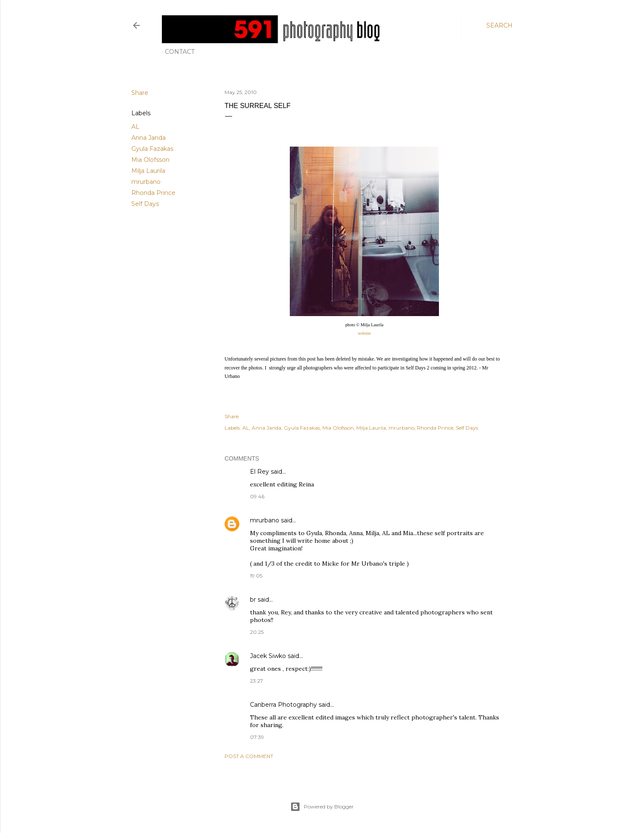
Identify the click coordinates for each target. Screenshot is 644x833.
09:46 (257, 496)
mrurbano (146, 182)
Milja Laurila (148, 171)
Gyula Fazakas (152, 149)
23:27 (256, 681)
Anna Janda (148, 138)
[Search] (499, 25)
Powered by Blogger (322, 807)
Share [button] (139, 93)
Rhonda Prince (153, 193)
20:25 (257, 632)
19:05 (256, 575)
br (253, 599)
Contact (179, 52)
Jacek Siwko (268, 656)
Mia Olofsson (150, 160)
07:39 (257, 737)
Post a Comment (249, 756)
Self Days (145, 204)
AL (135, 127)
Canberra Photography (283, 704)
